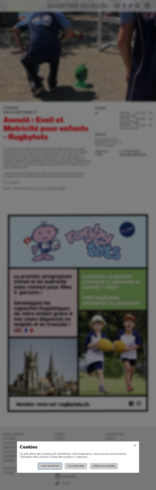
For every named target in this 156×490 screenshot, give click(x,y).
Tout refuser (76, 466)
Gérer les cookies (104, 466)
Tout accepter (50, 466)
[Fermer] (135, 445)
